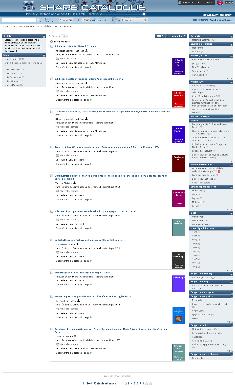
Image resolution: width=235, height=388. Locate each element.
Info (198, 2)
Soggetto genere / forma (204, 354)
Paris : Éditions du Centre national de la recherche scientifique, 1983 (87, 186)
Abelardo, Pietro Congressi (205, 277)
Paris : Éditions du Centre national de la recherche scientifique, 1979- (87, 248)
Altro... (230, 78)
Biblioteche (188, 2)
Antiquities (197, 336)
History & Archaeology (203, 329)
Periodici (196, 51)
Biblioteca (8, 55)
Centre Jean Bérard (201, 182)
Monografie (197, 47)
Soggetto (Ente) (199, 281)
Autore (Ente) (198, 81)
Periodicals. (197, 358)
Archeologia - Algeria (202, 340)
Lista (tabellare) (176, 36)
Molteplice (197, 202)
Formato (195, 36)
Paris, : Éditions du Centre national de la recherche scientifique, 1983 (87, 340)
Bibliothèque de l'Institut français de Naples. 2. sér (82, 272)
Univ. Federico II (12, 59)
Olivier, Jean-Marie (64, 336)
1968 (194, 247)
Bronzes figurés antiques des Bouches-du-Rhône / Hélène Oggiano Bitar (93, 296)
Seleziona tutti (62, 41)
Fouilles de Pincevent (202, 150)
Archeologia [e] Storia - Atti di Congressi (211, 344)
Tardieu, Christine (63, 183)
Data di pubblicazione (202, 228)
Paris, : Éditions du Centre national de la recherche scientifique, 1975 (87, 54)
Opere (194, 120)
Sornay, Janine (198, 71)
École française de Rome (204, 175)
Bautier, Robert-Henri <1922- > (206, 59)
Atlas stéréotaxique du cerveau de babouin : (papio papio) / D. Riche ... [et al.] (96, 211)
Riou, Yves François (201, 67)
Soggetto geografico (202, 296)
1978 (194, 266)
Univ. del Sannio (12, 85)
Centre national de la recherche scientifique (207, 91)
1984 (194, 255)
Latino (195, 194)
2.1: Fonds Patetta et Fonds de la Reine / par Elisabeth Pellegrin (89, 78)
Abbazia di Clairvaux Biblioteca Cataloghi (207, 287)
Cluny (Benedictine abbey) (204, 96)
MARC (160, 36)
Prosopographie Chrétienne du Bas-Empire (209, 126)
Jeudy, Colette (198, 63)
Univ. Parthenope (13, 77)
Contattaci (208, 2)
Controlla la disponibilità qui (77, 67)
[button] (66, 20)
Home (5, 26)
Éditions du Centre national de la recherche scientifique (46, 26)
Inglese (195, 198)
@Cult (118, 376)
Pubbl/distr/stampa (201, 164)
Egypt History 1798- (201, 314)
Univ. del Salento (12, 69)
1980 (194, 251)
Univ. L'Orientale (12, 81)
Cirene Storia (198, 310)
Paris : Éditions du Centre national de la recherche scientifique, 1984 (87, 304)
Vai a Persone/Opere (220, 20)
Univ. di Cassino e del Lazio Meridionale (23, 62)
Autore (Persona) (200, 55)
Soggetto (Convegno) (202, 292)
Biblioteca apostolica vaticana (69, 50)
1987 (194, 259)
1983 (194, 243)
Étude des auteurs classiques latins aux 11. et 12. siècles (210, 132)
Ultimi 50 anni (198, 220)
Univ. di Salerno (12, 73)
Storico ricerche (200, 19)
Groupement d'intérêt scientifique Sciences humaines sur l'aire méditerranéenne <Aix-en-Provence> (209, 103)
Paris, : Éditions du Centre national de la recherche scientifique (85, 87)
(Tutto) (13, 26)
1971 (194, 262)
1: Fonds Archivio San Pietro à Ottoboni (76, 46)
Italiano (195, 206)
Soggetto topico (199, 325)
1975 (194, 232)
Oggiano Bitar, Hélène (65, 301)
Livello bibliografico (201, 43)
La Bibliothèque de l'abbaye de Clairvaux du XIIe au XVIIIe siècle (89, 240)
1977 (194, 236)
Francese (196, 190)
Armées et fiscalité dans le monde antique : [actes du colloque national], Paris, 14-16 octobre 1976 (107, 147)
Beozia (195, 300)
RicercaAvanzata (49, 20)
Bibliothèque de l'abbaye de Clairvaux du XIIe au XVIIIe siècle (210, 156)
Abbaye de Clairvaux (65, 244)
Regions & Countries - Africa (205, 333)
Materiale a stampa (201, 39)
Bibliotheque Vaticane (202, 178)
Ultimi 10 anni (198, 216)
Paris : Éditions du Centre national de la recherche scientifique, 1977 (87, 151)
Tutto (55, 36)
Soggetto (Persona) (201, 273)
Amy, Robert (198, 74)
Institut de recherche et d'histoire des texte (210, 111)
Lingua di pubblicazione (203, 186)
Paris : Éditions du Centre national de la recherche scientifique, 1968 (87, 215)
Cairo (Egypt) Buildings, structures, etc (210, 304)
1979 (194, 240)
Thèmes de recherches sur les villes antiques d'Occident (209, 139)
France (195, 318)
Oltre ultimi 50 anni (201, 224)
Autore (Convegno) (201, 116)
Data (193, 212)
